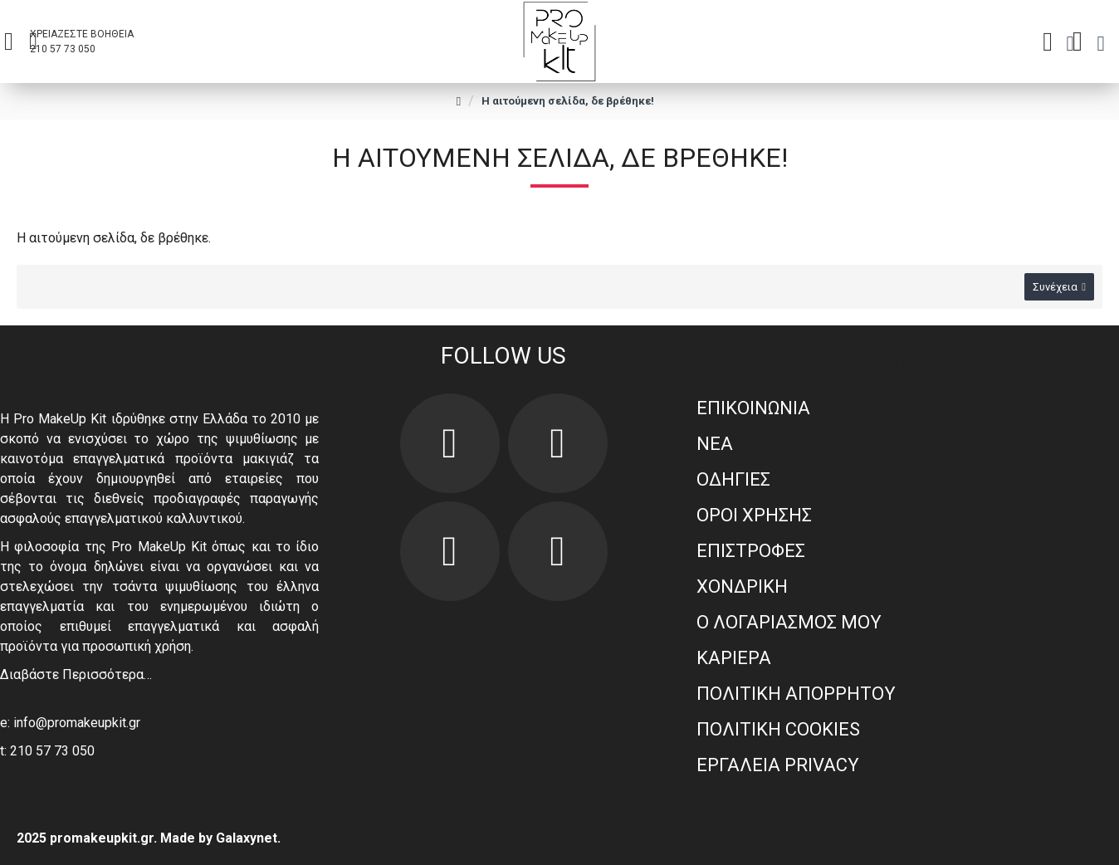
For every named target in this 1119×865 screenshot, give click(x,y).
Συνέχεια (1055, 287)
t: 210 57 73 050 (47, 751)
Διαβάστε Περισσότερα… (76, 674)
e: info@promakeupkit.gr (70, 723)
